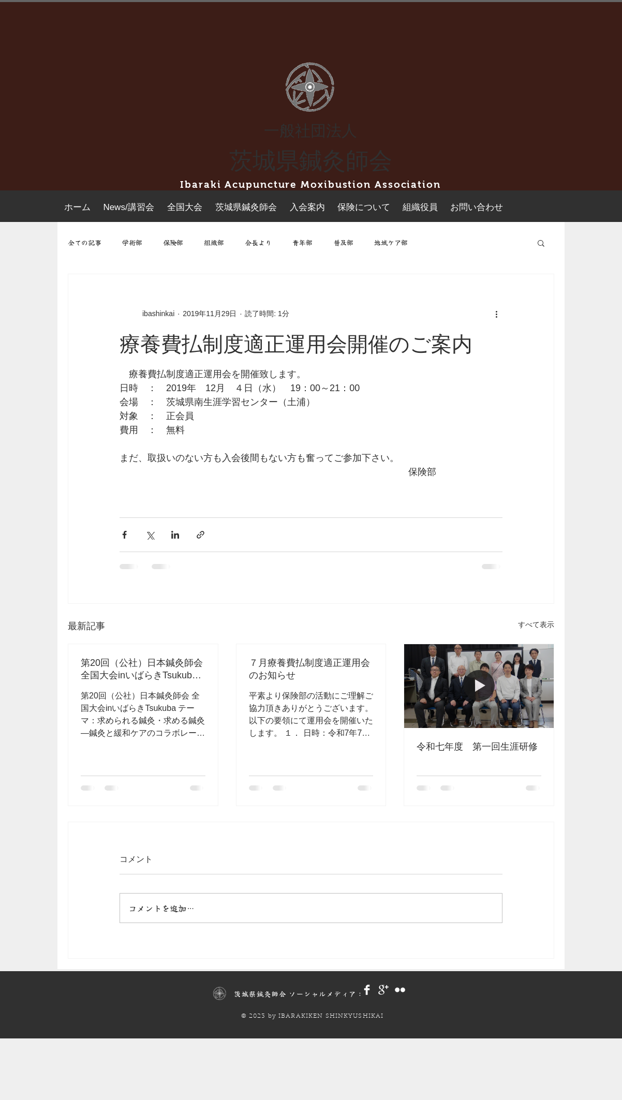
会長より (258, 242)
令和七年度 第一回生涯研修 (477, 746)
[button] (541, 243)
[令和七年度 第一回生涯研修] (479, 686)
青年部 (302, 242)
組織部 (214, 242)
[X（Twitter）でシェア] (150, 535)
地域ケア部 (391, 242)
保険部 (173, 242)
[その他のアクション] (496, 313)
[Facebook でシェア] (124, 535)
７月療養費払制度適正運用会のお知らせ (309, 669)
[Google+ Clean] (383, 990)
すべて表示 (536, 624)
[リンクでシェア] (200, 535)
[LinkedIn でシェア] (175, 535)
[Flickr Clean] (400, 990)
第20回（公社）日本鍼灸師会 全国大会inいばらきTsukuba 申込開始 (143, 669)
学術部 (132, 242)
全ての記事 (84, 242)
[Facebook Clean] (367, 990)
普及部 (343, 242)
